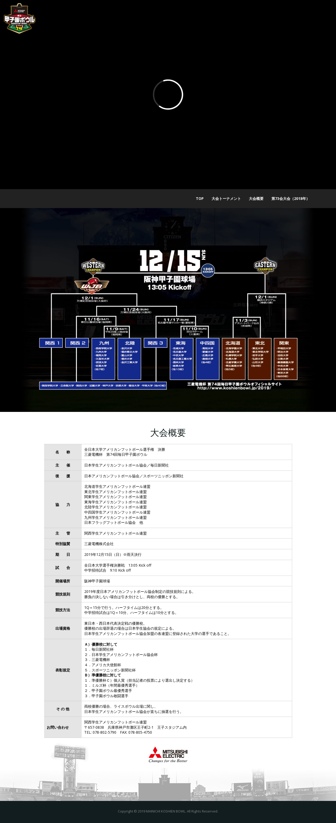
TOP (200, 198)
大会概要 (256, 198)
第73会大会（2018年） (290, 198)
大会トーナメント (226, 198)
